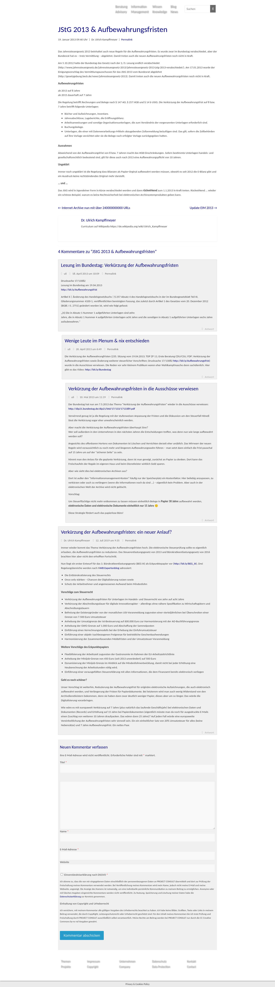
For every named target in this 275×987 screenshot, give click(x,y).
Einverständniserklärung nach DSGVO (86, 874)
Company (124, 966)
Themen (65, 961)
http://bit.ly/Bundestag (98, 369)
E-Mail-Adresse (69, 849)
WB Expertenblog (109, 568)
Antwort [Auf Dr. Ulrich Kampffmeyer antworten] (209, 732)
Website (64, 862)
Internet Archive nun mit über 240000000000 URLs (94, 208)
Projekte (65, 966)
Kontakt (191, 961)
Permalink (127, 39)
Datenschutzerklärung (70, 896)
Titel (63, 762)
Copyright (92, 966)
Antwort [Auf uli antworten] (209, 329)
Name (64, 831)
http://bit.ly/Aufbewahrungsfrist (79, 289)
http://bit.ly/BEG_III (185, 563)
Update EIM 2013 (203, 208)
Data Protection (161, 966)
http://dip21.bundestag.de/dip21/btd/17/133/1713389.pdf (101, 408)
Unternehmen (127, 961)
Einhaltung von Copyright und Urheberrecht (84, 903)
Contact (191, 966)
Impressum (93, 961)
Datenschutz (159, 961)
